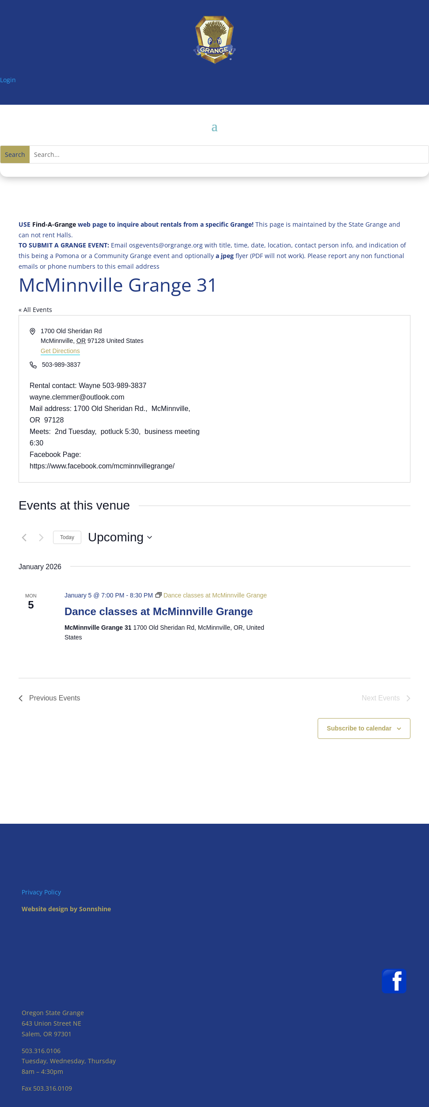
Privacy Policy (41, 892)
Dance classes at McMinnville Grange (159, 611)
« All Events (35, 309)
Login (8, 80)
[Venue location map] (312, 399)
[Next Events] (41, 537)
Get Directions (60, 350)
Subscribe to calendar (359, 728)
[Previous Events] (24, 537)
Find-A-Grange (54, 224)
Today (67, 537)
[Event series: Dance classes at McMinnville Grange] (211, 595)
